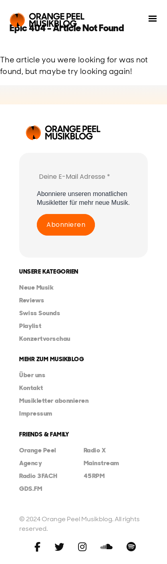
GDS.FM (30, 488)
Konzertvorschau (44, 338)
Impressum (35, 413)
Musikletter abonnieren (54, 400)
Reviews (31, 300)
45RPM (94, 476)
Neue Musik (36, 287)
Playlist (30, 326)
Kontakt (31, 388)
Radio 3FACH (38, 476)
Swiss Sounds (39, 313)
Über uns (32, 375)
